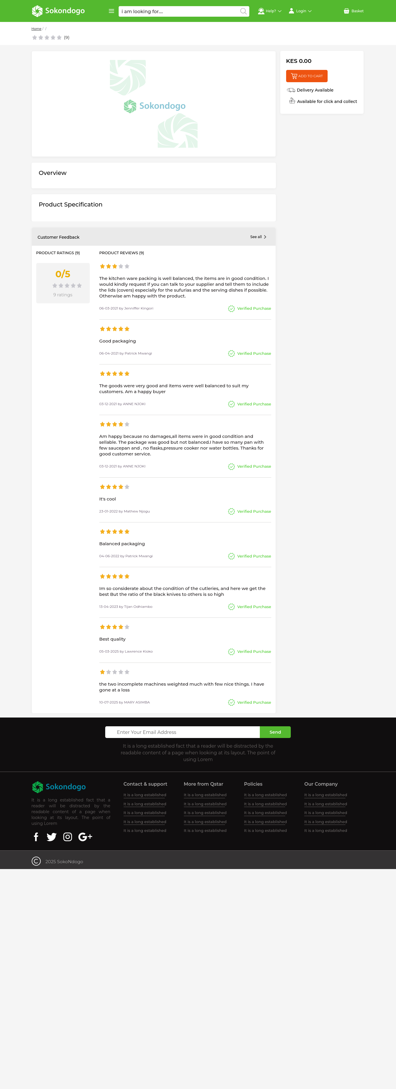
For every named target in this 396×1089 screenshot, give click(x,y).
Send (275, 732)
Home (36, 29)
